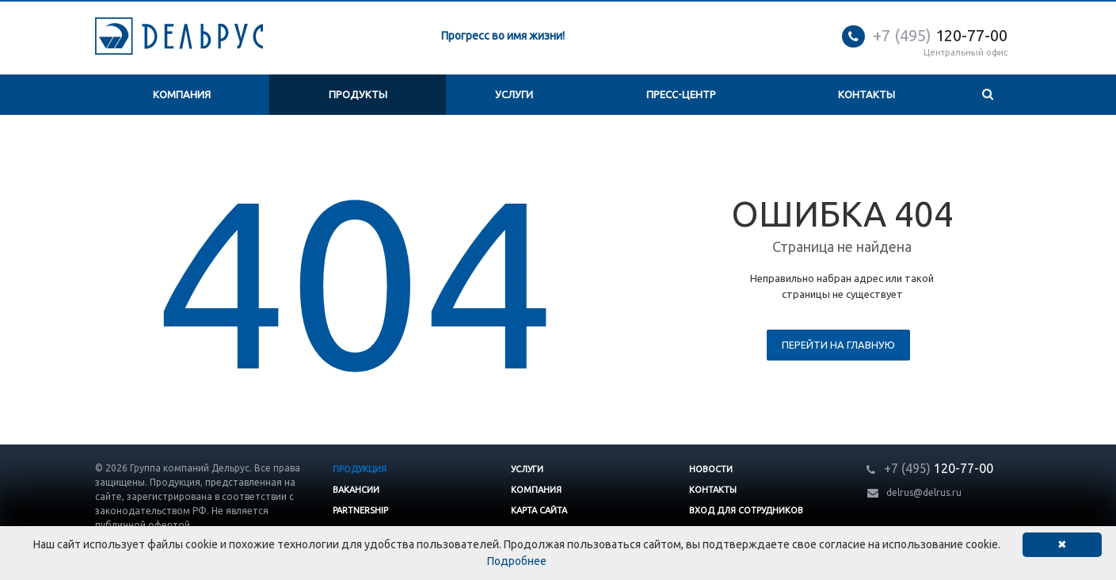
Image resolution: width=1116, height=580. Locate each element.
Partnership (360, 510)
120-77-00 (940, 35)
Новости (711, 469)
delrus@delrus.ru (924, 492)
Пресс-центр (681, 94)
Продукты (358, 94)
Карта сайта (539, 510)
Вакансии (356, 489)
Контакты (866, 94)
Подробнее (517, 561)
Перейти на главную (838, 344)
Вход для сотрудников (746, 510)
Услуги (514, 94)
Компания (182, 94)
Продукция (360, 469)
